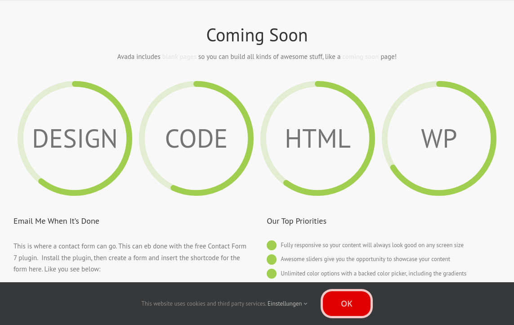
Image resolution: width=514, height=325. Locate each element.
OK (347, 303)
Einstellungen (287, 303)
